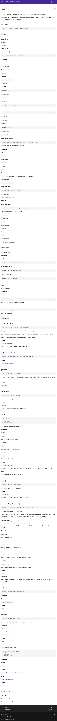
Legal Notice (3, 716)
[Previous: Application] (7, 709)
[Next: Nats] (52, 709)
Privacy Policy (10, 716)
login (27, 337)
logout (46, 334)
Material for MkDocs (10, 719)
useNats (9, 699)
